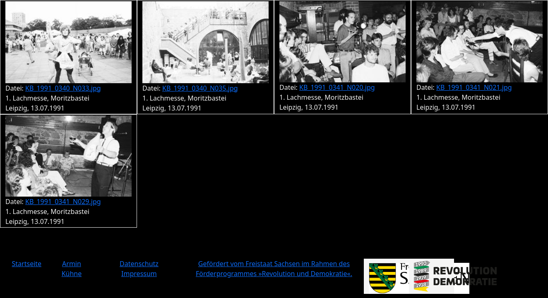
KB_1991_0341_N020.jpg (337, 87)
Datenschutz (139, 263)
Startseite (27, 263)
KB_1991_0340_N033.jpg (63, 88)
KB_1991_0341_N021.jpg (474, 87)
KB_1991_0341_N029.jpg (63, 201)
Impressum (139, 273)
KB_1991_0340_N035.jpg (200, 88)
